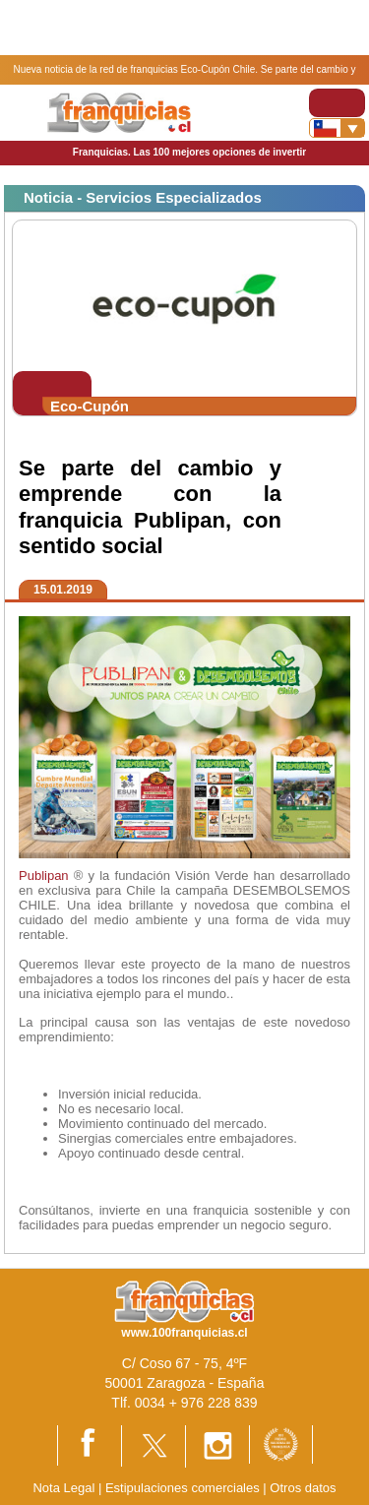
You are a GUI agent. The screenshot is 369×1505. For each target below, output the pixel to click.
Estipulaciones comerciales (184, 1487)
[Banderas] (337, 128)
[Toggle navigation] (337, 103)
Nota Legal (63, 1487)
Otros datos (303, 1487)
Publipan (44, 875)
